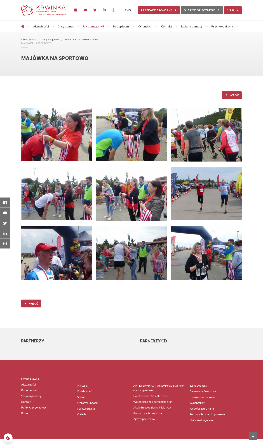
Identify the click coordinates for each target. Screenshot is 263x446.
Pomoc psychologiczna (147, 413)
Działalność (84, 391)
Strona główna (28, 39)
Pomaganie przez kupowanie (207, 414)
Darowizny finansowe (202, 391)
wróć (234, 95)
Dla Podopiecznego (199, 10)
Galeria (81, 414)
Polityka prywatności (34, 407)
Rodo (24, 413)
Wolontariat (197, 402)
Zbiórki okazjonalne (201, 420)
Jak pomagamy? (93, 26)
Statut (81, 397)
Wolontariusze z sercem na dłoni (81, 39)
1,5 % (230, 10)
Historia (82, 385)
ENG (128, 10)
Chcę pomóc (66, 26)
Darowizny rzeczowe (202, 397)
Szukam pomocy (192, 26)
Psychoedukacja (222, 26)
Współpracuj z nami (201, 408)
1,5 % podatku (198, 385)
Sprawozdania (86, 408)
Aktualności (41, 26)
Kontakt (166, 26)
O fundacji (145, 26)
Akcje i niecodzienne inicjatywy (152, 407)
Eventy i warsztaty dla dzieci (150, 396)
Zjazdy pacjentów (144, 419)
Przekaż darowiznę (156, 10)
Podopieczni (121, 26)
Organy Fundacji (87, 402)
